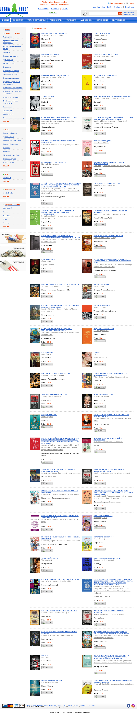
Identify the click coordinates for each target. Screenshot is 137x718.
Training (6, 223)
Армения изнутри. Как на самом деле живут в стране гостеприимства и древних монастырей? (113, 492)
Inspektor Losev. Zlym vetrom (52, 375)
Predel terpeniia (47, 417)
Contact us (118, 7)
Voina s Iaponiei (100, 286)
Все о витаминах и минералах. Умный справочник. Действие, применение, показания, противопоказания (111, 656)
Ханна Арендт (47, 96)
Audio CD (7, 178)
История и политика (11, 71)
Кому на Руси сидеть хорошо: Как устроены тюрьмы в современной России (60, 236)
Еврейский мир (9, 63)
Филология (7, 107)
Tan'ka (96, 354)
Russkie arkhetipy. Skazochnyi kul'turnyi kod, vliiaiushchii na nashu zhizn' (110, 122)
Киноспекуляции (102, 305)
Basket (131, 3)
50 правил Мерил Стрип (104, 394)
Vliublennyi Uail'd (100, 518)
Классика (6, 148)
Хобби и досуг (8, 114)
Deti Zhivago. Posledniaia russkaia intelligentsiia (112, 166)
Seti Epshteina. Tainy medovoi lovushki (56, 581)
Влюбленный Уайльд (103, 516)
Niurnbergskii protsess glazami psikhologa (109, 614)
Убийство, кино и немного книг (108, 236)
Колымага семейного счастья (55, 75)
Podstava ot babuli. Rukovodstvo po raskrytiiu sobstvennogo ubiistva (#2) (111, 636)
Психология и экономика (12, 88)
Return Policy (53, 705)
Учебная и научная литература (10, 102)
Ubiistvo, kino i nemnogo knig (105, 238)
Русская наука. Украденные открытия (59, 610)
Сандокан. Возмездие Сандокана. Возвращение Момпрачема (56, 329)
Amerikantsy (46, 354)
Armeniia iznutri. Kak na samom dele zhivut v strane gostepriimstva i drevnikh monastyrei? (113, 497)
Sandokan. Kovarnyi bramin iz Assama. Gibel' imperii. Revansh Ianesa (58, 122)
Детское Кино (8, 137)
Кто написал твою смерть (53, 162)
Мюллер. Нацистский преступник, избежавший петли (109, 470)
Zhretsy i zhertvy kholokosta (51, 396)
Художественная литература (14, 118)
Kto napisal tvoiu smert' (50, 164)
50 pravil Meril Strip (101, 396)
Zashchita (45, 657)
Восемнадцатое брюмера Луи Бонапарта (60, 284)
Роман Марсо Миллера (51, 680)
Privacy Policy (62, 705)
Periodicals (56, 20)
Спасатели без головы (104, 537)
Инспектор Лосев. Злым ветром (55, 373)
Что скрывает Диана (103, 141)
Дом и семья (8, 60)
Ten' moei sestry (47, 560)
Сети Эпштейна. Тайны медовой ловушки (60, 579)
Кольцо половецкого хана (106, 54)
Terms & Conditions (73, 705)
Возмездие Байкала (50, 54)
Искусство (7, 67)
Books (5, 20)
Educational (7, 208)
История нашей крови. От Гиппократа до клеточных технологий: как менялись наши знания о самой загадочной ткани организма (60, 440)
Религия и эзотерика (11, 97)
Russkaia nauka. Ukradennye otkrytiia (55, 612)
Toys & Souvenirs (37, 20)
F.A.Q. (109, 7)
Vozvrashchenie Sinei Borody (52, 35)
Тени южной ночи (102, 33)
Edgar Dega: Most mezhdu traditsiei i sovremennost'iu (61, 473)
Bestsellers (55, 9)
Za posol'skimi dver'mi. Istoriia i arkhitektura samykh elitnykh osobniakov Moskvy (113, 265)
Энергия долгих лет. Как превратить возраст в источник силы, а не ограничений (57, 212)
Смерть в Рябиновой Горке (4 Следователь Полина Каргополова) (60, 306)
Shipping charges (85, 705)
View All (6, 121)
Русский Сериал (9, 159)
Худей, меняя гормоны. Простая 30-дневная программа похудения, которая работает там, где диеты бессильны (61, 184)
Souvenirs (6, 215)
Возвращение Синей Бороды (54, 33)
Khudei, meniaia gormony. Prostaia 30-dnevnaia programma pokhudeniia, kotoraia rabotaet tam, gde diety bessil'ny (60, 190)
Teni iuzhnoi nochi (100, 35)
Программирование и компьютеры (11, 83)
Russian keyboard (129, 12)
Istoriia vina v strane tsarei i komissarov (108, 442)
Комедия (6, 151)
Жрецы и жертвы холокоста (54, 394)
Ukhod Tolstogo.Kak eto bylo (104, 185)
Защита (44, 655)
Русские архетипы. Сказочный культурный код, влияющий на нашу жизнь (114, 118)
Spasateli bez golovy (101, 539)
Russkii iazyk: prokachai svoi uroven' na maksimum (60, 540)
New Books (102, 20)
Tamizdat (71, 20)
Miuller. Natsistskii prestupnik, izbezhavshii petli (112, 473)
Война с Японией (101, 284)
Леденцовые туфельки (104, 329)
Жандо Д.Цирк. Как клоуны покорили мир (113, 96)
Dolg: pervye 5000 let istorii (104, 560)
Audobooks (87, 20)
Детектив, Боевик (10, 133)
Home (94, 7)
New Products (43, 9)
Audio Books (8, 193)
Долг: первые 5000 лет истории (107, 558)
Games (5, 212)
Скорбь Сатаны (48, 259)
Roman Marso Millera (49, 682)
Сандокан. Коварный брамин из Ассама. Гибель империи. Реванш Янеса (59, 118)
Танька (97, 352)
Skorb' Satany (46, 261)
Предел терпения (49, 415)
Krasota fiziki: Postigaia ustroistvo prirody (57, 635)
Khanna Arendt (47, 98)
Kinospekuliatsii (100, 307)
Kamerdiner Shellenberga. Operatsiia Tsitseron (111, 214)
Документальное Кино (12, 140)
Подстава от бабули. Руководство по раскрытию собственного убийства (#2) (112, 632)
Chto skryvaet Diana (101, 143)
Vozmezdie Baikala (48, 56)
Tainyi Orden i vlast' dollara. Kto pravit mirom (111, 377)
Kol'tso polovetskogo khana (104, 56)
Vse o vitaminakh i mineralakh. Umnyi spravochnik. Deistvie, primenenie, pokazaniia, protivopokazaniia (113, 661)
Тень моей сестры (49, 558)
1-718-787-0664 (117, 3)
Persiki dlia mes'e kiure (102, 77)
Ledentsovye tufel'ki (101, 331)
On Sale (65, 9)
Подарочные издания (11, 78)
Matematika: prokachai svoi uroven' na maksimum (60, 494)
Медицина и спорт (10, 74)
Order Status (129, 7)
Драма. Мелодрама (10, 144)
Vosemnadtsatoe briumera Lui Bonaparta (56, 286)
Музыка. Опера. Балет (11, 155)
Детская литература (11, 56)
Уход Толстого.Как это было (107, 183)
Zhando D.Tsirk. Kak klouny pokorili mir (109, 98)
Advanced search (129, 14)
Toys (5, 219)
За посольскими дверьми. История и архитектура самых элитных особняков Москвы (112, 260)
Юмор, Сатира (8, 162)
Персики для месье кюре (105, 75)
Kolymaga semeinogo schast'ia (52, 77)
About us (101, 7)
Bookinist (18, 20)
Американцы (47, 352)
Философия (7, 110)
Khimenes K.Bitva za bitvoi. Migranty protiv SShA (60, 144)
